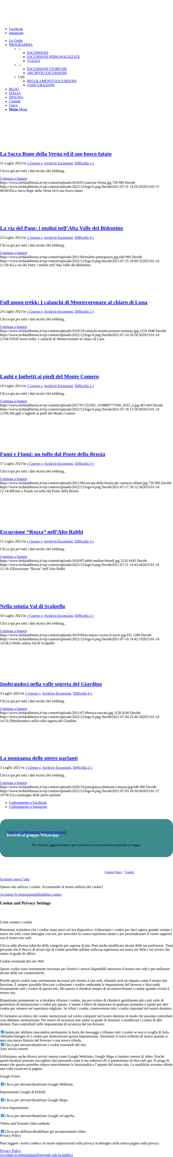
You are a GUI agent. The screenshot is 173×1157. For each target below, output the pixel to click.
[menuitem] (91, 41)
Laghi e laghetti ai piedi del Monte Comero (49, 376)
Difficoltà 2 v (84, 311)
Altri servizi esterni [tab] (14, 1049)
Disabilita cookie (49, 894)
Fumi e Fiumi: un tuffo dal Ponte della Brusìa (52, 454)
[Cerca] (13, 105)
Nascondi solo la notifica (55, 1155)
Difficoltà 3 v (84, 463)
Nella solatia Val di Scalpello (32, 606)
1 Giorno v (34, 163)
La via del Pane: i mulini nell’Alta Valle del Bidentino (61, 228)
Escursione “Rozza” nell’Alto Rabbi (41, 532)
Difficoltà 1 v (84, 163)
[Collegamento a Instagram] (16, 33)
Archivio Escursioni (58, 163)
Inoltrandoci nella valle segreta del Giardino (51, 684)
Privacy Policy (10, 1151)
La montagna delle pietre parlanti (39, 758)
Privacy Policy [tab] (10, 1135)
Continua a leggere (13, 178)
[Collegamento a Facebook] (16, 29)
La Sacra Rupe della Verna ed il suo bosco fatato (56, 154)
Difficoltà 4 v (84, 237)
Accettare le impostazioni (18, 894)
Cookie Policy (114, 872)
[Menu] (18, 109)
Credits (129, 872)
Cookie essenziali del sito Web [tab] (22, 961)
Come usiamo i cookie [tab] (16, 922)
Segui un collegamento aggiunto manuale (36, 832)
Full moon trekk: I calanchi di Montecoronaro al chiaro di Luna (73, 302)
